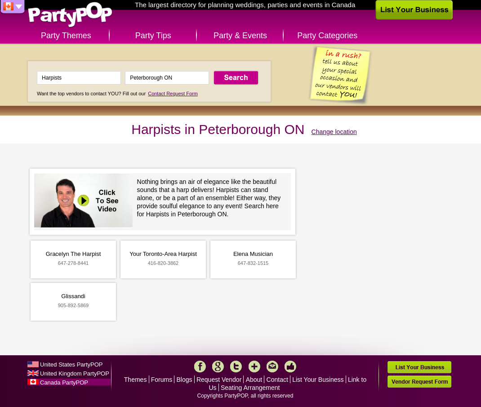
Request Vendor (218, 379)
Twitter (236, 366)
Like (290, 366)
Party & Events (240, 35)
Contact (277, 379)
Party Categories (327, 35)
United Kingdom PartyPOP (74, 373)
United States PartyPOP (71, 364)
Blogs (184, 379)
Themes (135, 379)
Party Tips (153, 35)
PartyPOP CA (70, 15)
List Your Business (317, 379)
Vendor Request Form (419, 381)
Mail (272, 366)
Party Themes (66, 35)
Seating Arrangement (250, 387)
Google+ (218, 366)
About (254, 379)
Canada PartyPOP (64, 382)
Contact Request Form (173, 93)
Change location (334, 131)
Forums (161, 379)
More (254, 366)
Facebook (200, 366)
